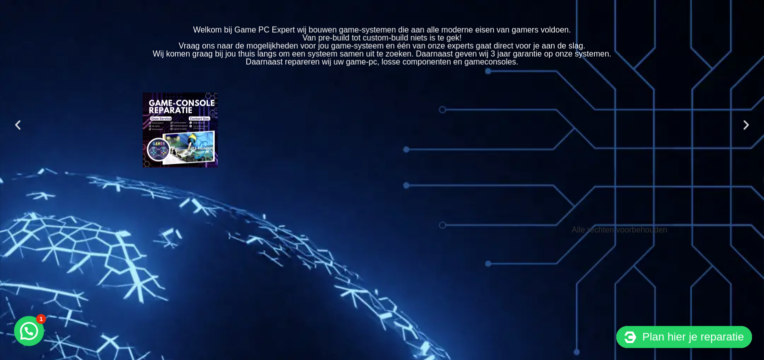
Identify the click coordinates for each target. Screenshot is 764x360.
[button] (18, 124)
